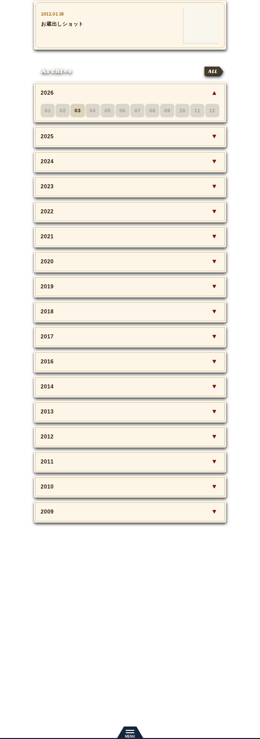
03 (77, 110)
